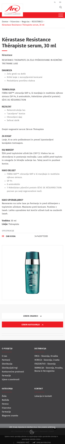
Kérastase (7, 55)
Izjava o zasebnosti (10, 379)
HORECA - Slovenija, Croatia (46, 360)
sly (12, 431)
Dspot (51, 431)
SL (55, 2)
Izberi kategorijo (32, 324)
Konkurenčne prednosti (13, 372)
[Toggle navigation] (60, 15)
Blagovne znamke (10, 415)
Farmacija (6, 375)
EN (60, 2)
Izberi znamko (32, 316)
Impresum (43, 431)
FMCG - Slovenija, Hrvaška (46, 356)
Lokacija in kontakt (43, 396)
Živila (4, 396)
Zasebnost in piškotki (23, 431)
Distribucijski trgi (10, 368)
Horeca (5, 404)
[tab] (25, 236)
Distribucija (7, 364)
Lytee (36, 431)
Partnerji (6, 360)
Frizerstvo (6, 408)
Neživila (5, 400)
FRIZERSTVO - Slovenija (45, 364)
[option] (32, 272)
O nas (4, 356)
